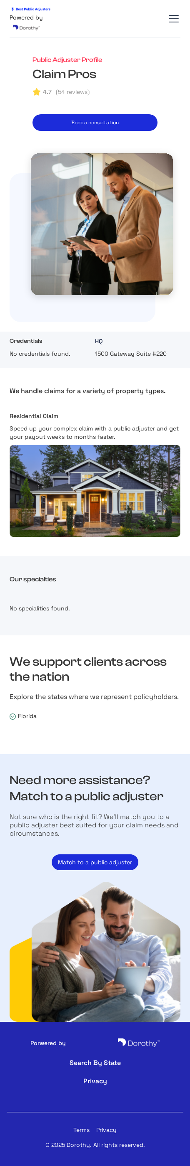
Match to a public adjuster (95, 862)
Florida (27, 716)
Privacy (106, 1130)
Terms (81, 1130)
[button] (172, 19)
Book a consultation (95, 122)
